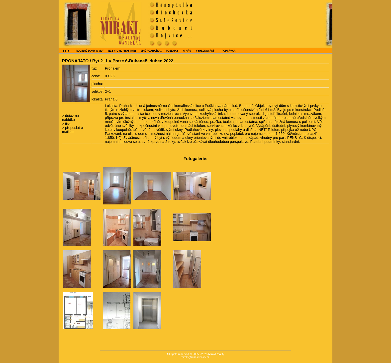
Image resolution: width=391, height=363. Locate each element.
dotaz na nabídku (70, 118)
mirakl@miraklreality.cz (195, 357)
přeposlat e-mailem (73, 130)
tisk (67, 124)
